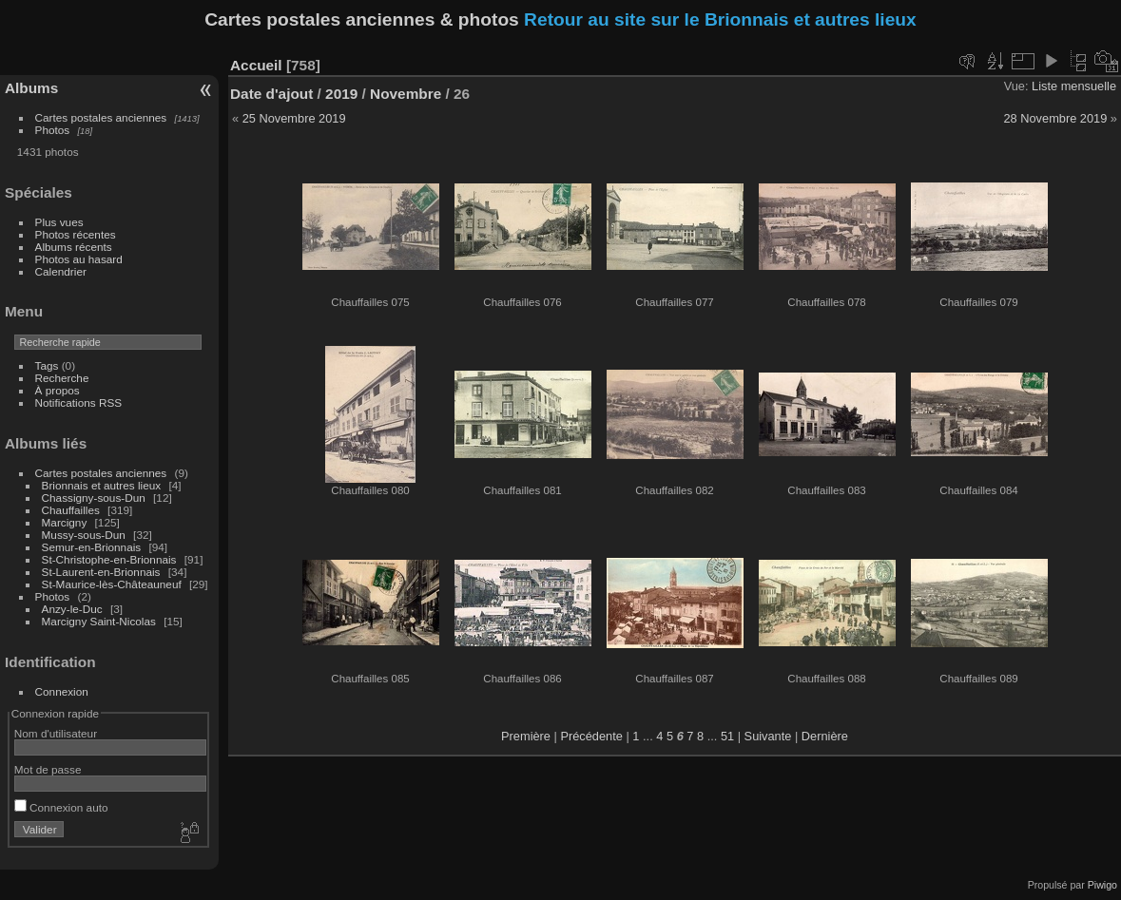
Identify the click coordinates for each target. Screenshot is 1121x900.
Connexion (61, 691)
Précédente (591, 736)
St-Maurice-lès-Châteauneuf (112, 584)
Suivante (768, 736)
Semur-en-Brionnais (92, 547)
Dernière (825, 736)
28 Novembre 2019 (1055, 118)
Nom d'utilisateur (55, 733)
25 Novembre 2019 (294, 118)
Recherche (62, 378)
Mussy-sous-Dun (84, 534)
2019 (341, 94)
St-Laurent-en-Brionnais (101, 571)
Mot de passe (48, 769)
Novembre (405, 94)
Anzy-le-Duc (72, 609)
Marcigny (64, 522)
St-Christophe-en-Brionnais (109, 559)
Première (526, 736)
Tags (47, 365)
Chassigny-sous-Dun (93, 497)
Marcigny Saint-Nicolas (99, 621)
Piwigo (1102, 884)
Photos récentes (75, 234)
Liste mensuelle (1074, 86)
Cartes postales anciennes (101, 117)
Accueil (256, 65)
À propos (57, 390)
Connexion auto (61, 807)
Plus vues (59, 222)
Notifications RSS (79, 402)
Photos (52, 130)
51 (727, 736)
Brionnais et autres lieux (102, 485)
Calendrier (61, 271)
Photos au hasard (79, 259)
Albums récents (73, 246)
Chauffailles (71, 510)
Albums (31, 88)
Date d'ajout (271, 94)
